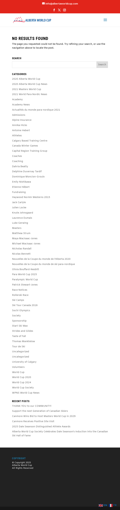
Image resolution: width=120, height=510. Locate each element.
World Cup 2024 (21, 382)
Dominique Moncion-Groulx (28, 176)
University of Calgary (24, 362)
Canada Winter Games (25, 146)
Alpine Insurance (21, 120)
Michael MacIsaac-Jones (26, 243)
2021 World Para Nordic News (29, 94)
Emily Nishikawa (21, 182)
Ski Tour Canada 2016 (25, 305)
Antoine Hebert (21, 130)
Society (16, 315)
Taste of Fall (19, 336)
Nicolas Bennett (21, 254)
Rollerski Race (20, 295)
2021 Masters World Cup (26, 89)
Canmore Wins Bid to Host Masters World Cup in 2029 (44, 416)
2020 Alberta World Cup (26, 79)
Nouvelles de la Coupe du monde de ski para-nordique (43, 264)
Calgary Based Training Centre (29, 140)
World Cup (18, 372)
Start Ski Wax (20, 326)
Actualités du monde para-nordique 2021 (36, 110)
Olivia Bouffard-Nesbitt (25, 269)
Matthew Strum (21, 233)
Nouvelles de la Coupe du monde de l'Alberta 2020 (41, 259)
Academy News (21, 104)
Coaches (17, 156)
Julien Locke (19, 207)
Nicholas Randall (21, 248)
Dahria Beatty (20, 166)
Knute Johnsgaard (22, 212)
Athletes (17, 135)
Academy (17, 99)
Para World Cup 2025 (24, 274)
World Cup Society (23, 387)
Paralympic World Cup (25, 279)
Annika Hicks (19, 125)
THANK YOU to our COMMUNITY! (31, 406)
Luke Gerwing (20, 223)
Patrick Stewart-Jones (25, 284)
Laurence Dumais (22, 218)
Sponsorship (19, 321)
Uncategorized (20, 351)
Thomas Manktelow (23, 341)
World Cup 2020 (21, 377)
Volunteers (18, 367)
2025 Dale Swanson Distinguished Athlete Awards (41, 426)
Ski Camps (18, 300)
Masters (16, 228)
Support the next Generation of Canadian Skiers (40, 411)
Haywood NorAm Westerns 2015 (31, 197)
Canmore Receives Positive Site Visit (33, 421)
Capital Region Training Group (29, 151)
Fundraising (19, 192)
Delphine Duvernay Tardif (27, 171)
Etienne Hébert (21, 187)
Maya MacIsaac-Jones (24, 238)
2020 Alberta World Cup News (29, 84)
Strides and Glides (22, 331)
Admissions (18, 115)
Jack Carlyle (19, 202)
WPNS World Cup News (25, 393)
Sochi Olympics (21, 310)
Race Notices (19, 290)
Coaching (17, 161)
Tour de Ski (18, 346)
